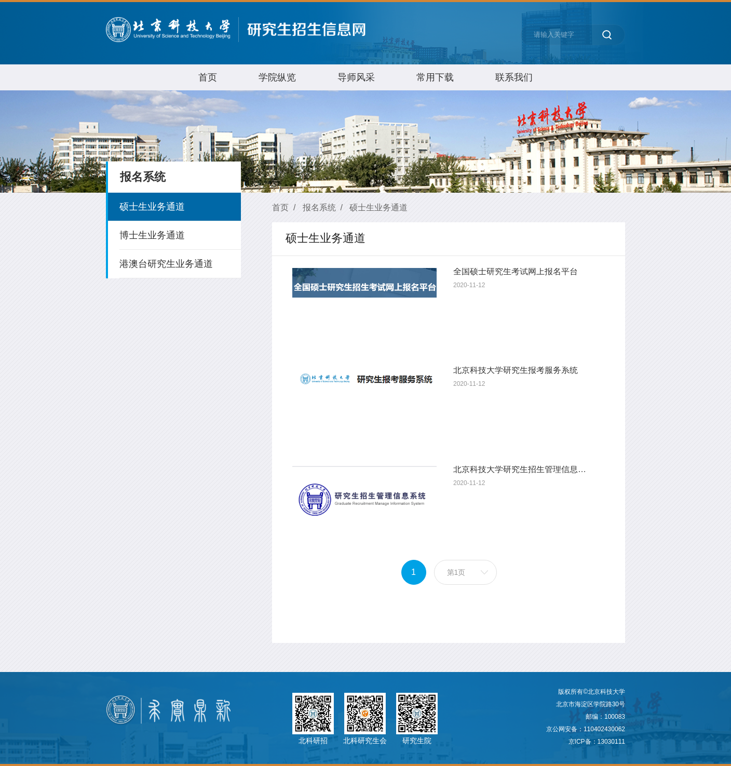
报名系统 (319, 207)
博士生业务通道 (152, 235)
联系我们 (514, 77)
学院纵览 (277, 77)
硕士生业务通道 (152, 206)
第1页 (456, 572)
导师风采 (356, 77)
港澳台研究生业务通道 (166, 264)
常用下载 (435, 77)
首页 (207, 77)
